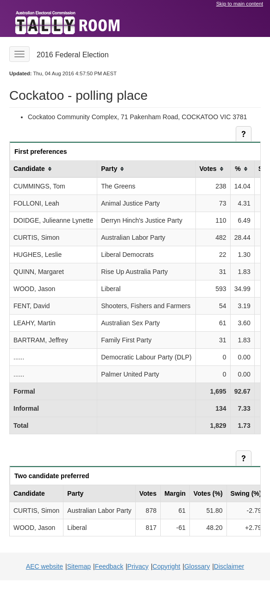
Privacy (138, 566)
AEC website (44, 566)
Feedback (109, 566)
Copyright (166, 566)
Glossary (197, 566)
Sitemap (79, 566)
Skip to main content (239, 3)
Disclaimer (229, 566)
